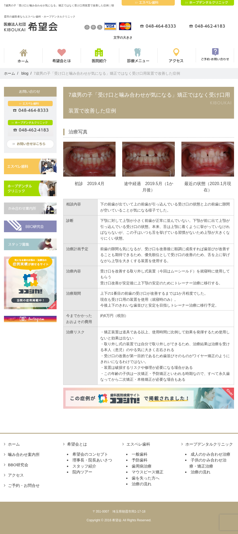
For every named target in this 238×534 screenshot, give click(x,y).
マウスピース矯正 (147, 472)
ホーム (14, 444)
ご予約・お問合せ (24, 485)
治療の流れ (142, 484)
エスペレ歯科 (138, 444)
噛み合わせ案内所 (24, 454)
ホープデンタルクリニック (209, 444)
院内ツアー (82, 472)
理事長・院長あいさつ (92, 460)
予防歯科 (140, 460)
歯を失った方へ (145, 478)
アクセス (16, 475)
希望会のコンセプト (90, 454)
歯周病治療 (142, 466)
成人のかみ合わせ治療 (210, 454)
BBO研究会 (18, 465)
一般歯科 (140, 454)
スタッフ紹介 (84, 466)
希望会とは (77, 444)
